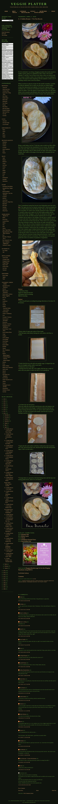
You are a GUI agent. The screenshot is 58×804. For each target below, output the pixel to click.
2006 (4, 589)
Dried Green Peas (6, 89)
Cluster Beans (5, 311)
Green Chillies (6, 310)
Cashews (4, 145)
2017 (4, 411)
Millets (4, 222)
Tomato (4, 383)
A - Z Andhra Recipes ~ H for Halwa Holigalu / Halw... (8, 525)
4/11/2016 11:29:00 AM (24, 737)
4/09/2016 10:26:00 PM (24, 727)
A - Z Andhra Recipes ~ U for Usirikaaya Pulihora (8, 457)
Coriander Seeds (6, 259)
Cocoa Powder (5, 124)
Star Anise (5, 268)
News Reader (4, 35)
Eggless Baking (22, 581)
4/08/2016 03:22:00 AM (24, 700)
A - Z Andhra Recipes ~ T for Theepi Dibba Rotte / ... (8, 462)
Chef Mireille (22, 749)
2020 (4, 405)
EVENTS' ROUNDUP (39, 12)
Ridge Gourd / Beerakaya (8, 367)
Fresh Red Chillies (7, 308)
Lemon (4, 166)
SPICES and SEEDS (6, 255)
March (6, 564)
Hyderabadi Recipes (32, 581)
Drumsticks (5, 322)
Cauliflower (5, 301)
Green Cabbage (6, 337)
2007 (4, 586)
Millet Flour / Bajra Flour (8, 201)
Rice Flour (5, 205)
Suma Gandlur (22, 639)
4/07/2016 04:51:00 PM (24, 609)
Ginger (4, 334)
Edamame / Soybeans (7, 323)
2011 (4, 578)
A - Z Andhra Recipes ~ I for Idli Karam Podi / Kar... (8, 519)
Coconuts (4, 147)
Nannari (4, 348)
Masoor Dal (5, 99)
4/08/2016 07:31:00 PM (24, 718)
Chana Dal (5, 87)
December (7, 415)
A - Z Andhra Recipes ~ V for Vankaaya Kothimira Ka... (8, 452)
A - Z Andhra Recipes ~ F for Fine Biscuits (8, 535)
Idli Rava (4, 198)
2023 (4, 399)
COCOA (3, 119)
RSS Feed (4, 33)
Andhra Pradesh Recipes (28, 580)
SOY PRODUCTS (5, 248)
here (19, 207)
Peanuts (4, 104)
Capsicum (5, 358)
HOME (6, 11)
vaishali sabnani (23, 696)
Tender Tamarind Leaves (7, 379)
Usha (21, 648)
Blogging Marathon (49, 580)
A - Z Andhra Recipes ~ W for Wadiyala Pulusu (8, 447)
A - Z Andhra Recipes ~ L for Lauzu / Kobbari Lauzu (8, 506)
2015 (4, 570)
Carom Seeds (5, 257)
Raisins (4, 152)
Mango (4, 170)
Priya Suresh (22, 687)
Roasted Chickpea (6, 110)
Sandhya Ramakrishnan (24, 670)
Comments (21, 576)
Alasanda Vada (25, 534)
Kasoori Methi (5, 344)
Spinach (4, 371)
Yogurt (4, 136)
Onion (4, 351)
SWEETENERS (5, 273)
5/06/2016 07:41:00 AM (24, 769)
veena (21, 765)
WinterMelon (5, 388)
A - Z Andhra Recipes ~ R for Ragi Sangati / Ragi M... (8, 474)
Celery (4, 303)
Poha (4, 226)
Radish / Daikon (6, 365)
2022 (4, 401)
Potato (4, 364)
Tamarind (4, 270)
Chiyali (23, 538)
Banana (4, 159)
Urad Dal (4, 115)
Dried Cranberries (6, 149)
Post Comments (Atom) (28, 793)
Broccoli (4, 297)
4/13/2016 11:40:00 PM (24, 755)
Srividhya (22, 604)
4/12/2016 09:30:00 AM (24, 746)
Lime (4, 168)
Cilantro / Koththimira (7, 313)
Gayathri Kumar (23, 662)
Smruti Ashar (22, 678)
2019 (4, 407)
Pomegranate (5, 177)
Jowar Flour (5, 200)
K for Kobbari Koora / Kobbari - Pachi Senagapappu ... (8, 511)
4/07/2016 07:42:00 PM (24, 645)
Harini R (21, 629)
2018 (4, 409)
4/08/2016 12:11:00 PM (24, 710)
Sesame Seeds (5, 266)
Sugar (4, 278)
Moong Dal (5, 101)
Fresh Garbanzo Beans (7, 332)
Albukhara (5, 142)
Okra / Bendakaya (6, 350)
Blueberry (5, 161)
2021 (4, 403)
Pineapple (5, 179)
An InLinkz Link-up (23, 573)
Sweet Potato (5, 377)
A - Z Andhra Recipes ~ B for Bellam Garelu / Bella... (8, 555)
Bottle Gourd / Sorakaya (7, 294)
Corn (4, 315)
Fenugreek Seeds (6, 261)
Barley (4, 217)
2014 (4, 572)
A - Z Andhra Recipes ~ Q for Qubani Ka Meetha (8, 479)
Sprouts (4, 372)
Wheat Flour (5, 210)
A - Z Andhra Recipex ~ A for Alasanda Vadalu (8, 560)
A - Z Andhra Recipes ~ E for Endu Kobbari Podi (8, 540)
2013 (4, 574)
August (6, 423)
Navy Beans (5, 103)
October (6, 419)
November (7, 417)
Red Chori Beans (6, 108)
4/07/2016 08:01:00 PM (24, 652)
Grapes (4, 163)
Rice (3, 235)
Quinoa (4, 228)
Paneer (4, 135)
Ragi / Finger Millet (7, 230)
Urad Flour (5, 209)
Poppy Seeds (5, 264)
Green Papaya (5, 341)
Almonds (4, 143)
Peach (4, 174)
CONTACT (32, 11)
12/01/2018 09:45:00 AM (24, 784)
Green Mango (5, 339)
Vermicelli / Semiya (6, 245)
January (6, 568)
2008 (4, 584)
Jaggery (4, 277)
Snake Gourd (5, 369)
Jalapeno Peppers (6, 360)
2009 (4, 582)
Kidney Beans (5, 97)
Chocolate (5, 120)
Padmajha (22, 740)
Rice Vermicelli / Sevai (7, 240)
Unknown (22, 703)
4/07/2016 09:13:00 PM (24, 666)
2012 (4, 576)
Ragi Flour (5, 203)
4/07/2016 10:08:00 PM (24, 675)
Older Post (54, 790)
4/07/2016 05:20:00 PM (24, 625)
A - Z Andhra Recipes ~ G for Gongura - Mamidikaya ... (8, 530)
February (6, 566)
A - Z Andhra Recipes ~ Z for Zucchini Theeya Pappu (8, 430)
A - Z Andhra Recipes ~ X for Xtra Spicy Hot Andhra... (8, 442)
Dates (4, 151)
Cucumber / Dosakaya (7, 317)
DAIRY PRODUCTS (6, 128)
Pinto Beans (5, 106)
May (6, 425)
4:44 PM (34, 578)
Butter (4, 129)
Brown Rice (5, 219)
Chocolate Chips (6, 122)
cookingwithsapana (23, 655)
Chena (4, 131)
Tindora (4, 381)
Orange (4, 172)
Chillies (4, 306)
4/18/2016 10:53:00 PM (24, 762)
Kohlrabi (4, 346)
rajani (21, 721)
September (7, 421)
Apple (4, 158)
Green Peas (5, 342)
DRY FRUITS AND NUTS (7, 140)
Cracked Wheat (6, 221)
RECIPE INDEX (43, 11)
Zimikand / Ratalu (6, 390)
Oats (3, 224)
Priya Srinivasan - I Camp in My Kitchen (28, 758)
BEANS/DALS (5, 85)
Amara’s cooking (23, 613)
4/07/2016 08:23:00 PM (24, 659)
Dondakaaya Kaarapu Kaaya (28, 539)
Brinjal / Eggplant (6, 295)
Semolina (4, 207)
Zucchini (4, 391)
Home (37, 790)
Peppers (4, 353)
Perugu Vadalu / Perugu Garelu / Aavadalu (8, 484)
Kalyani (21, 730)
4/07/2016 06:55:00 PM (24, 636)
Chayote (4, 304)
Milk (4, 133)
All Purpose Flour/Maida (8, 186)
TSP (3, 252)
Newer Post (20, 790)
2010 (4, 580)
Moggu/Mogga (6, 262)
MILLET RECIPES (25, 12)
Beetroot (4, 289)
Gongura (4, 335)
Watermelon (5, 181)
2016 (4, 413)
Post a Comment (21, 788)
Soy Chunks (5, 250)
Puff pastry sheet (42, 581)
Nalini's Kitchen (23, 714)
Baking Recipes (39, 580)
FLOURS (4, 184)
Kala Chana (5, 96)
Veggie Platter (29, 4)
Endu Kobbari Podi (26, 541)
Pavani (21, 597)
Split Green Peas (6, 112)
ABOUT (14, 11)
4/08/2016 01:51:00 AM (24, 693)
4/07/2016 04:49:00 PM (24, 600)
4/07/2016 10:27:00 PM (24, 684)
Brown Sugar (5, 275)
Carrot (4, 299)
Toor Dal (4, 113)
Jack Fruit (5, 165)
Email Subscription (6, 32)
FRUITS (3, 156)
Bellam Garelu (25, 536)
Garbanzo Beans (6, 91)
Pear (3, 175)
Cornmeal (5, 196)
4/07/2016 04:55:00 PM (24, 618)
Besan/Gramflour (6, 191)
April (6, 427)
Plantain (4, 362)
